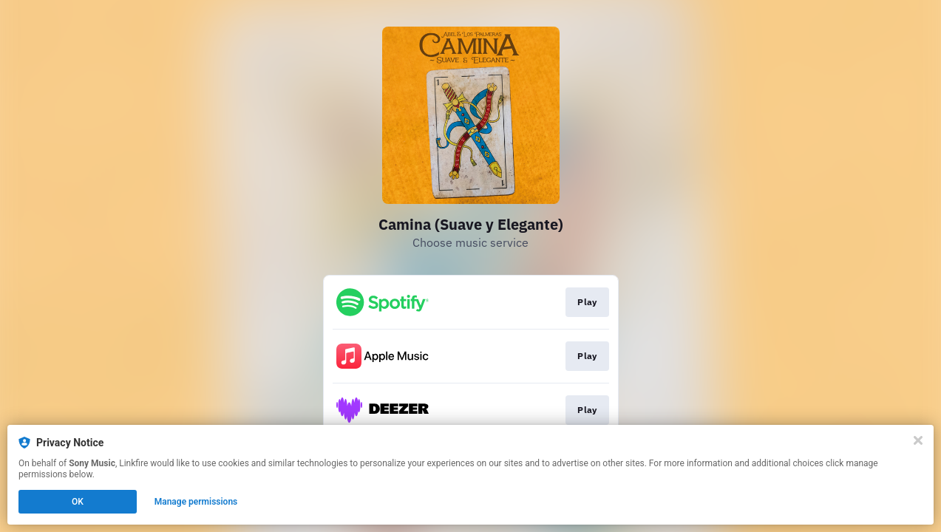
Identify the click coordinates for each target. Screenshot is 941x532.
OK (78, 502)
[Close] (918, 440)
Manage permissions (196, 502)
